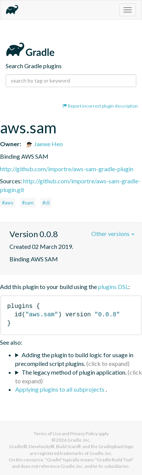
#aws (7, 203)
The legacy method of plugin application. (74, 372)
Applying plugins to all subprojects (60, 389)
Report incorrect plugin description (100, 106)
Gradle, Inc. (79, 440)
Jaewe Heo (44, 143)
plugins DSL (113, 286)
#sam (28, 203)
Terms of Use (47, 433)
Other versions (112, 233)
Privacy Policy (84, 433)
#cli (46, 203)
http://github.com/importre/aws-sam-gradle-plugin (66, 168)
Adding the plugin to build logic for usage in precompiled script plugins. (74, 359)
